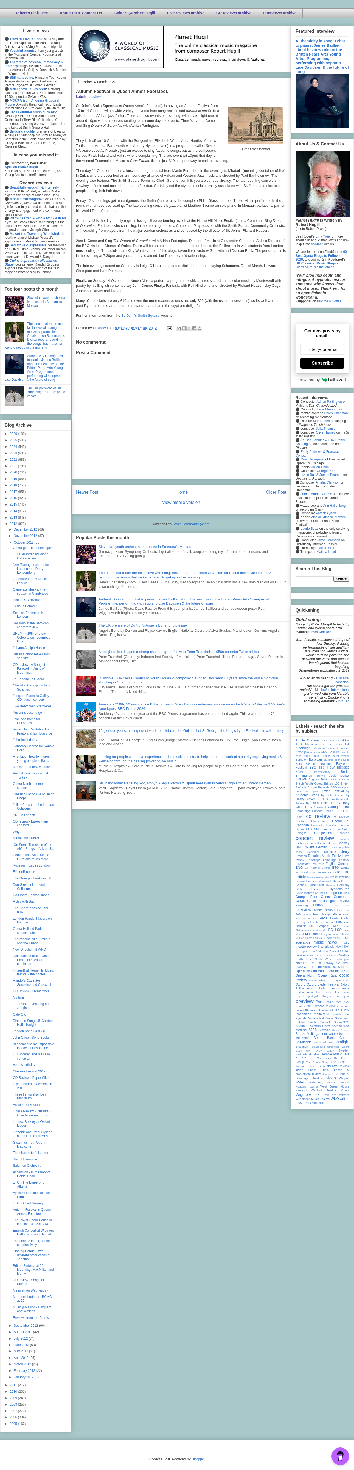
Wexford (301, 1090)
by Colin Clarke (332, 795)
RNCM (345, 1010)
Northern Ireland (308, 963)
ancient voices (338, 748)
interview (303, 910)
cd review (318, 816)
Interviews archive (279, 13)
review (300, 1010)
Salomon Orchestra (27, 1166)
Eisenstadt (302, 863)
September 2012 (26, 1326)
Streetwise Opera (338, 1046)
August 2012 (23, 1332)
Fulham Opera (340, 881)
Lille (311, 926)
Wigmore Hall (308, 1094)
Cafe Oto (19, 1014)
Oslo (346, 980)
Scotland (302, 1026)
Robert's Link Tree (31, 13)
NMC (319, 955)
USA (335, 1073)
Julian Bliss (327, 548)
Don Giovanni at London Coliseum (30, 886)
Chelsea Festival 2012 (29, 1071)
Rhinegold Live (314, 1010)
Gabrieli (301, 885)
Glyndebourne (339, 889)
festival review (315, 877)
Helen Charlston (336, 413)
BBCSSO (343, 767)
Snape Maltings (307, 1034)
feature (331, 872)
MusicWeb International (332, 690)
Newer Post (87, 492)
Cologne (301, 833)
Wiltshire (344, 1094)
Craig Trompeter (312, 459)
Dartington (313, 851)
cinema (314, 825)
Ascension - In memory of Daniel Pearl (31, 1174)
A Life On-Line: (331, 740)
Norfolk (344, 955)
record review (325, 1006)
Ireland (317, 910)
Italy (339, 910)
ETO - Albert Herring (28, 1203)
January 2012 (24, 1377)
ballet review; (341, 755)
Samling (313, 1022)
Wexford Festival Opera (330, 1090)
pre (337, 996)
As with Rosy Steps (27, 1105)
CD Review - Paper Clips (31, 1078)
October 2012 (24, 542)
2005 (14, 1424)
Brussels (323, 787)
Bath (299, 763)
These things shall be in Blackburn (30, 1096)
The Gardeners (320, 1058)
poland (300, 996)
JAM (299, 914)
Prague (326, 996)
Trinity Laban (331, 1070)
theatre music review (310, 1066)
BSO (334, 787)
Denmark (330, 851)
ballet (306, 755)
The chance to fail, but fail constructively (31, 1243)
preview (94, 97)
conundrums (328, 843)
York (308, 1102)
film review (337, 877)
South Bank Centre (331, 1038)
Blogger (198, 1459)
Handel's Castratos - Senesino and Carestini (32, 982)
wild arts (330, 1094)
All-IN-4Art (320, 748)
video (331, 1078)
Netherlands (326, 946)
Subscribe (322, 363)
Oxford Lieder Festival (323, 984)
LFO (346, 922)
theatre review (338, 1066)
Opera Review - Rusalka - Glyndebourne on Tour (31, 1113)
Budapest (343, 787)
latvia (346, 914)
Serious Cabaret (25, 606)
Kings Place (331, 914)
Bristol (325, 779)
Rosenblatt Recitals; (310, 1014)
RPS (329, 1014)
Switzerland (303, 1054)
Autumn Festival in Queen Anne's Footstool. (32, 1211)
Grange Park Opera (313, 897)
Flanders (312, 881)
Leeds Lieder (339, 918)
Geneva (330, 885)
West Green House (334, 1086)
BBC (313, 768)
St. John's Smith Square (140, 315)
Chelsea (301, 821)
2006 (14, 1417)
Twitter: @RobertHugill (134, 13)
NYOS (299, 967)
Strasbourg (318, 1046)
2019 (14, 479)
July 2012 (21, 1339)
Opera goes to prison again (33, 548)
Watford (331, 1082)
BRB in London (24, 815)
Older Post (276, 492)
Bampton (301, 759)
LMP (334, 926)
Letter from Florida (320, 922)
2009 (14, 1398)
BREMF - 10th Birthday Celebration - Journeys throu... (31, 637)
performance (340, 988)
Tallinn (316, 1054)
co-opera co (331, 829)
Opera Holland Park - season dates (28, 930)
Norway (329, 963)
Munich (345, 934)
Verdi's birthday (24, 1065)
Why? (17, 832)
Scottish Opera (320, 1026)
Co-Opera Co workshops (31, 895)
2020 (14, 472)
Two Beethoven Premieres (32, 706)
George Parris (327, 471)
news (344, 950)
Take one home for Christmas (26, 721)
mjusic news (331, 934)
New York (316, 951)
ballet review (321, 755)
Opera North (305, 975)
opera (345, 967)
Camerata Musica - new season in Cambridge (30, 591)
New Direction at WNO (29, 949)
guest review (339, 901)
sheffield (301, 1030)
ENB (321, 863)
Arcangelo (302, 752)
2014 (14, 511)
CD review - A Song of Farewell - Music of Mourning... (29, 669)
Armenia (315, 752)
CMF (317, 829)
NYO (346, 963)
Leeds (322, 918)
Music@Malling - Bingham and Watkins (32, 1309)
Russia (337, 1014)
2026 (14, 434)
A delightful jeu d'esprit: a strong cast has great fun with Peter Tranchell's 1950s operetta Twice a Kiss (179, 652)
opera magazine (337, 971)
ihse (346, 905)
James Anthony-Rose (316, 494)
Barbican (315, 760)
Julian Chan (320, 467)
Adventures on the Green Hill (326, 744)
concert (344, 833)
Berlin (345, 772)
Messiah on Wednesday (30, 1290)
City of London (328, 825)
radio (330, 1001)
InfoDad (343, 701)
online (327, 967)
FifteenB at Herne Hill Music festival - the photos (33, 972)
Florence (324, 881)
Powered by (322, 379)
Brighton (313, 779)
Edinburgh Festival (336, 860)
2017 (14, 492)
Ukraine (326, 1073)
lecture (312, 918)
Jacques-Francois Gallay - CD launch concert (32, 698)
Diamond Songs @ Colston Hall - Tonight (33, 1023)
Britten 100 (331, 783)
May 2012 (21, 1351)
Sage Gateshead (337, 1018)
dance (299, 851)
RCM (345, 1001)
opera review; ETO (321, 980)
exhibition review (315, 872)
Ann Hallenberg (334, 506)
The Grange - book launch (32, 878)
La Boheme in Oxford (28, 679)
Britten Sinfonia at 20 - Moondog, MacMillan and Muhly (33, 1270)
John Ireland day (25, 740)
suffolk (331, 1050)
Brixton (312, 787)
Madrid (300, 934)
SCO (346, 1022)
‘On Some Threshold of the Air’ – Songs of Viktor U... (33, 847)
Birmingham (304, 775)
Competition (323, 833)
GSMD (300, 901)
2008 (14, 1404)
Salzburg (301, 1022)
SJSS (312, 1030)
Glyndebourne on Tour (310, 893)
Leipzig (300, 922)
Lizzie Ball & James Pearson (321, 475)
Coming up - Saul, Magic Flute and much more (31, 857)
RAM (338, 1001)
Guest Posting (317, 901)
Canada (317, 811)
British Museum (340, 779)
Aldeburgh (303, 748)
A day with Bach (24, 901)
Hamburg (302, 905)
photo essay (323, 992)
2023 (14, 453)
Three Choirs (306, 1070)
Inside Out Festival (26, 838)
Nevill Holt (342, 946)
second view (340, 1026)
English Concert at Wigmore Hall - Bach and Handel (33, 1232)
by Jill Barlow (326, 799)
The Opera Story (317, 1062)
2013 (14, 517)
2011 (14, 1385)
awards (345, 752)
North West (323, 959)
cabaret (321, 807)
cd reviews (341, 816)
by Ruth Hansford (320, 803)
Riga (328, 1010)
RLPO (335, 1010)
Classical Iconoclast (342, 680)
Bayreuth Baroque (318, 763)
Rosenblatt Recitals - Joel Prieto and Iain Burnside (32, 731)
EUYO (299, 872)
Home (182, 492)
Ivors (346, 910)
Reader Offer (304, 1006)
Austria (335, 752)
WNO (335, 1099)
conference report (307, 843)
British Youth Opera (309, 783)
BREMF (301, 779)
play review (341, 992)
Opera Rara (327, 975)
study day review (309, 1050)
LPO (330, 930)
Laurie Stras (309, 529)
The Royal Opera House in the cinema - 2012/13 (32, 1222)
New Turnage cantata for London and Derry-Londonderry (31, 569)
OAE (307, 967)
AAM (345, 740)
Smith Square (340, 1030)
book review (339, 775)
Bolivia (321, 775)
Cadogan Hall (338, 807)
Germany (343, 885)
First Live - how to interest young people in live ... (31, 758)
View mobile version (181, 502)
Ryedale (301, 1018)
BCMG (300, 771)
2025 (14, 440)
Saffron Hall (316, 1018)
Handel (319, 905)
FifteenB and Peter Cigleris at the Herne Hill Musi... (32, 1134)
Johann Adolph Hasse (29, 648)
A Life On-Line (307, 740)
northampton (342, 959)
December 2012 (26, 529)
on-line (317, 967)
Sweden (344, 1050)
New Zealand (331, 951)
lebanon (300, 918)
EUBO (345, 867)
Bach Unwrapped (25, 1159)
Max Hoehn (321, 421)
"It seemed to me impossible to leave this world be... (33, 1046)
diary (345, 851)
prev (346, 996)
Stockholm (302, 1046)
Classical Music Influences (315, 267)
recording (343, 1006)
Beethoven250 (322, 771)
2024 (14, 447)
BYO (312, 807)
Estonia (326, 867)
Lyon (346, 929)
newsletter (302, 955)
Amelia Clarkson (327, 482)
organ (338, 980)
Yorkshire (318, 1102)
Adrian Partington (329, 402)
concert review (315, 838)
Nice (312, 955)
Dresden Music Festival (325, 856)
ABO (299, 744)
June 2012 (22, 1345)
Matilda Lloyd (326, 552)
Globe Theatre (308, 889)
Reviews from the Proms (31, 1318)
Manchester (313, 934)
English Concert (337, 864)
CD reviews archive (233, 13)
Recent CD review (26, 600)
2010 (14, 1392)
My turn (18, 997)
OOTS (335, 967)
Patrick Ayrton (326, 513)
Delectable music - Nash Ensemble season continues (31, 960)
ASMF (325, 752)
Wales (300, 1082)
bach (298, 755)
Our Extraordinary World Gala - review (30, 556)
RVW (345, 1014)
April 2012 (21, 1358)
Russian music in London (31, 865)
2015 (14, 504)
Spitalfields (303, 1042)
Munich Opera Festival (309, 937)
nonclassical (331, 955)
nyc (338, 963)
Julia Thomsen (326, 429)
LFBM (338, 922)
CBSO (339, 811)
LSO (338, 930)
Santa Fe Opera (331, 1022)
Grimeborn (341, 897)
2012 (14, 524)
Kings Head (312, 914)
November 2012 (26, 536)
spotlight (342, 1042)
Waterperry (316, 1082)
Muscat (327, 937)
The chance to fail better (30, 1153)
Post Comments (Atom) (191, 524)
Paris (321, 988)
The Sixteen (339, 1062)
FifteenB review (24, 872)
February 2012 (25, 1371)
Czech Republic (339, 847)
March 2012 (23, 1364)
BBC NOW (327, 767)
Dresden (301, 855)
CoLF (345, 829)
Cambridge (303, 811)
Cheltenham (319, 821)
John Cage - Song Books (31, 1037)
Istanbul (329, 910)
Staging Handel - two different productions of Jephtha (31, 1255)
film (327, 877)
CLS (309, 829)
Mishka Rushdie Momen (328, 517)
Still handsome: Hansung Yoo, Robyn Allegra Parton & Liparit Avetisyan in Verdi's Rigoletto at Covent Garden (185, 783)
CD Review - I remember (31, 991)
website (344, 1082)
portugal (313, 996)
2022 (14, 460)
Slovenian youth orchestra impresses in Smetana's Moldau (145, 547)
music (336, 937)
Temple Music (332, 1054)
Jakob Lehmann (328, 540)
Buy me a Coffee (329, 301)
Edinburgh (313, 860)
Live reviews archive (185, 13)
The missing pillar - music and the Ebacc (31, 941)
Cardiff (329, 811)
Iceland (335, 905)
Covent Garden (315, 847)
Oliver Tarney (325, 432)
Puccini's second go (27, 713)
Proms (320, 1002)
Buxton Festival (332, 791)
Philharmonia (304, 992)
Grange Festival (337, 893)
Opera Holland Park (310, 971)
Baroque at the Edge (336, 759)
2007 (14, 1411)
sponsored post (323, 1042)
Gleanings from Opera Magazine (29, 1144)
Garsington (316, 885)
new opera (302, 951)
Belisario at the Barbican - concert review (31, 625)
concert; (344, 838)
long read (319, 929)
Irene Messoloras (329, 409)
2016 (14, 498)
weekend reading (307, 1086)
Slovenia (324, 1030)
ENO (299, 868)
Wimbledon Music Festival (313, 1099)
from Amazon (320, 632)
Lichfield (301, 926)
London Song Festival (29, 1031)
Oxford (300, 984)
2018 (14, 485)
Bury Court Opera (307, 791)
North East (304, 959)
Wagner (344, 1078)
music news (325, 942)
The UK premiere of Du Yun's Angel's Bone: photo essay (143, 625)
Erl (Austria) (312, 867)
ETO (335, 868)
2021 (14, 466)
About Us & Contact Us (81, 13)
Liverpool (323, 926)
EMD (314, 863)
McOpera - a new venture (31, 767)
